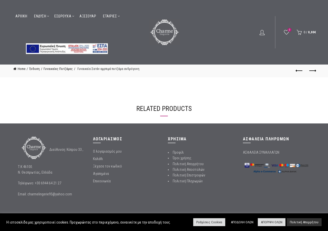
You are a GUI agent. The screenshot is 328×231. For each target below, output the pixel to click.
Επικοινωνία (102, 181)
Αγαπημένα (101, 174)
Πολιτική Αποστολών (188, 169)
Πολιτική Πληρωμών (188, 181)
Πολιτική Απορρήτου (188, 164)
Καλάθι (98, 159)
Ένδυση (40, 16)
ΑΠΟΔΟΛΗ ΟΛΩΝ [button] (242, 222)
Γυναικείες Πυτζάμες (58, 69)
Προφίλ (178, 152)
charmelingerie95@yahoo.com (49, 194)
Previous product (299, 70)
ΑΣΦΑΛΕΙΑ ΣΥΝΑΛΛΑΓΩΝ (261, 152)
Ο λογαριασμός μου (107, 151)
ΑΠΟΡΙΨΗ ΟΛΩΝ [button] (271, 222)
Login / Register (262, 32)
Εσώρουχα (62, 16)
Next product (312, 70)
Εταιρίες (110, 16)
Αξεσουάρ (87, 16)
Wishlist (289, 30)
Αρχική (21, 16)
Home (21, 69)
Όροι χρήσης (182, 158)
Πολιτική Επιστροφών (189, 175)
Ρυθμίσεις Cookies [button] (209, 222)
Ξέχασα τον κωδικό (107, 166)
